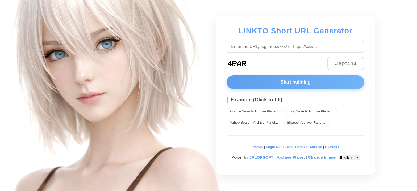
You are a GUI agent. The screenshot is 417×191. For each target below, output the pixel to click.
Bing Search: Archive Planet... (310, 111)
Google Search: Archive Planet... (254, 111)
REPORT (332, 147)
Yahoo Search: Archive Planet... (254, 122)
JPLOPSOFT (261, 157)
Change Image (322, 157)
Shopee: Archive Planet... (306, 122)
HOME (257, 147)
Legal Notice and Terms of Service (294, 147)
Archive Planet (291, 157)
